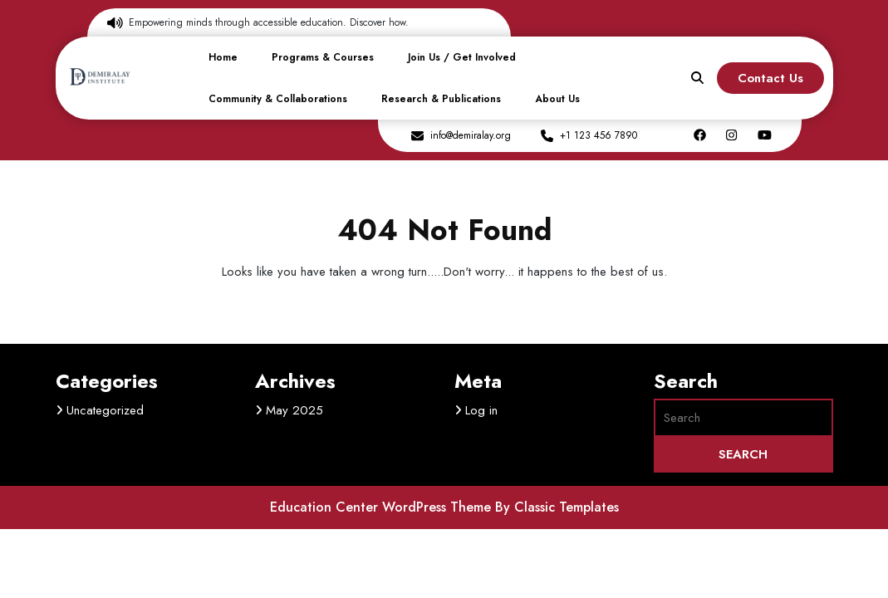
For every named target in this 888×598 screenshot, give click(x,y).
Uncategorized (105, 410)
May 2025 (294, 410)
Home (223, 57)
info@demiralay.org (470, 135)
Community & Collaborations (278, 98)
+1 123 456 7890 (598, 135)
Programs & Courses (323, 57)
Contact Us (770, 78)
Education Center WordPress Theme (382, 507)
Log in (481, 410)
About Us (557, 98)
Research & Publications (441, 98)
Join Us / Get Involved (462, 57)
